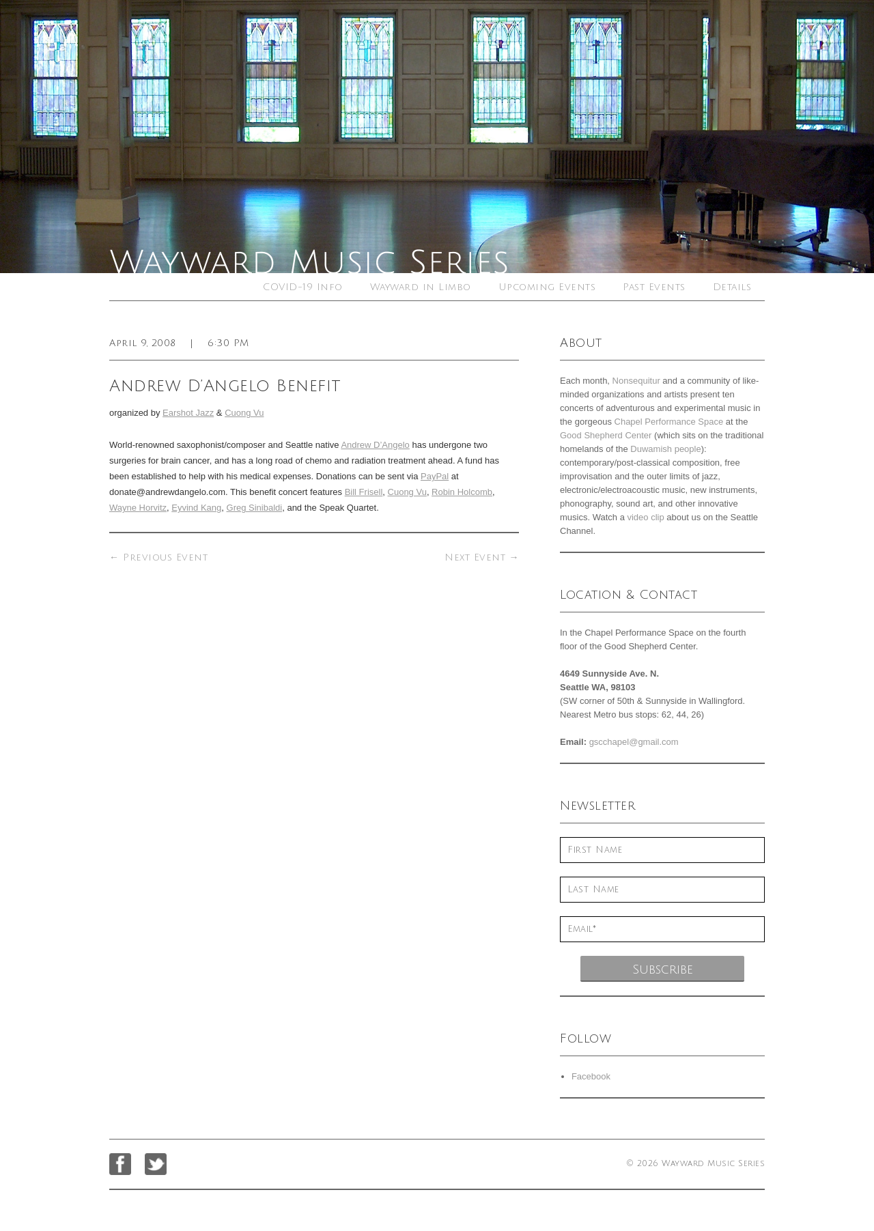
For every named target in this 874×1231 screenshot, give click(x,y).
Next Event (482, 557)
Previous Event (158, 557)
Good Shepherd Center (605, 435)
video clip (645, 517)
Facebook (591, 1076)
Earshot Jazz (188, 413)
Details (732, 287)
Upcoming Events (547, 287)
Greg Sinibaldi (255, 508)
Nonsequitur (636, 381)
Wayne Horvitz (138, 508)
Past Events (654, 287)
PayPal (435, 476)
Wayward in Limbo (420, 287)
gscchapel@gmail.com (634, 742)
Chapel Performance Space (669, 421)
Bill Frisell (364, 492)
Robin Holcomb (462, 492)
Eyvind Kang (196, 508)
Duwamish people (665, 449)
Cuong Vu (244, 413)
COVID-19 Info (303, 287)
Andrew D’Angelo (375, 445)
